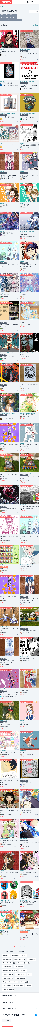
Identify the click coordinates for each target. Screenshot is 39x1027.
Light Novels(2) (18, 966)
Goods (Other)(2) (8, 974)
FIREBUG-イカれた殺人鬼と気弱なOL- (9, 52)
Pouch (22, 626)
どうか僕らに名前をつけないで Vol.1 (9, 781)
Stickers (2, 143)
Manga (2, 49)
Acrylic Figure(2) (20, 974)
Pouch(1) (28, 985)
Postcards (23, 750)
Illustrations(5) (7, 959)
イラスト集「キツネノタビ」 (8, 356)
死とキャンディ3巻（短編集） (9, 508)
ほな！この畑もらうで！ (7, 724)
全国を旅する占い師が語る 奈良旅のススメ (9, 841)
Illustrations (3, 750)
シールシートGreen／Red (7, 145)
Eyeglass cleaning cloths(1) (10, 982)
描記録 (22, 354)
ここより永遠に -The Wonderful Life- (29, 843)
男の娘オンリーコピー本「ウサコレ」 (9, 537)
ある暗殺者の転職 (25, 810)
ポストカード (24, 752)
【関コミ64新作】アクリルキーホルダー (9, 629)
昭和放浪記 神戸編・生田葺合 (29, 902)
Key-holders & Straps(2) (10, 970)
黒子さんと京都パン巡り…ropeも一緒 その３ (9, 811)
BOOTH (1, 6)
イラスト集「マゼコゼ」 (27, 117)
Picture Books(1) (8, 978)
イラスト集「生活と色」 (7, 117)
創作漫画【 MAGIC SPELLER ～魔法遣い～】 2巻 (29, 599)
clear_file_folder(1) (8, 989)
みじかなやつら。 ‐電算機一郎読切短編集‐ (29, 176)
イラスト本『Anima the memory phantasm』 (29, 234)
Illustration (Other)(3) (24, 963)
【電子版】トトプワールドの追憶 (29, 537)
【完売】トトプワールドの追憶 (9, 265)
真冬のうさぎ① (4, 294)
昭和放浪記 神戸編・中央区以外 (29, 506)
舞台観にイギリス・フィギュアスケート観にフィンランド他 (9, 693)
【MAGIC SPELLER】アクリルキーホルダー (29, 935)
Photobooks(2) (7, 966)
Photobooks (23, 504)
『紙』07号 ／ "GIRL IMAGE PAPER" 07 (29, 86)
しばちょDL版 (4, 932)
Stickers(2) (23, 970)
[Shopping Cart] (32, 2)
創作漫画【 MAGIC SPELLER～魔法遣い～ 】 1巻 (8, 176)
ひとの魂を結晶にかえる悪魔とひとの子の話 (29, 445)
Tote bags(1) (24, 982)
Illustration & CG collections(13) (19, 955)
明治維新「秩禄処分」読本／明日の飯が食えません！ (29, 265)
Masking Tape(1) (18, 985)
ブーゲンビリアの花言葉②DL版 (29, 145)
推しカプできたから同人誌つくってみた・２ (9, 597)
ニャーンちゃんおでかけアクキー (29, 54)
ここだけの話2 (24, 205)
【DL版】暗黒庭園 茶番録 (28, 872)
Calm (1, 417)
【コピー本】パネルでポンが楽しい (29, 385)
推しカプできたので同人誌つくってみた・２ (9, 445)
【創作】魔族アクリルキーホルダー (9, 903)
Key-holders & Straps (5, 473)
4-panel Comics (4, 688)
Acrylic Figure (3, 564)
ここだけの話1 (4, 205)
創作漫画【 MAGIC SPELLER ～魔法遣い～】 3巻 (8, 661)
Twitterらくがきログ (26, 566)
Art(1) (29, 974)
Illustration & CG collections (27, 81)
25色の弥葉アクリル (6, 568)
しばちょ (22, 322)
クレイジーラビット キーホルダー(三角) (29, 477)
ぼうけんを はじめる (6, 83)
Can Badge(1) (7, 985)
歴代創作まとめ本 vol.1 (27, 658)
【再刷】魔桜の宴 (25, 690)
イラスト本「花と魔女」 (27, 414)
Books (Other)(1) (20, 978)
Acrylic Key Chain (25, 49)
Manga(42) (6, 955)
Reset (30, 14)
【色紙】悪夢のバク (26, 782)
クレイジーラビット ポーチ (28, 630)
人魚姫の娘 (23, 294)
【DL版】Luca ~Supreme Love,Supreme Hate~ (9, 873)
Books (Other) (3, 321)
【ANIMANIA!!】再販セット (8, 752)
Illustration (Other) (25, 656)
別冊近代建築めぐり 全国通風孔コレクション (9, 325)
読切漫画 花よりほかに (7, 233)
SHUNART (3, 387)
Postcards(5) (31, 959)
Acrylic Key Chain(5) (9, 963)
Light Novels (23, 838)
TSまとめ (23, 722)
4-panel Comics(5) (19, 959)
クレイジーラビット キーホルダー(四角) (9, 475)
